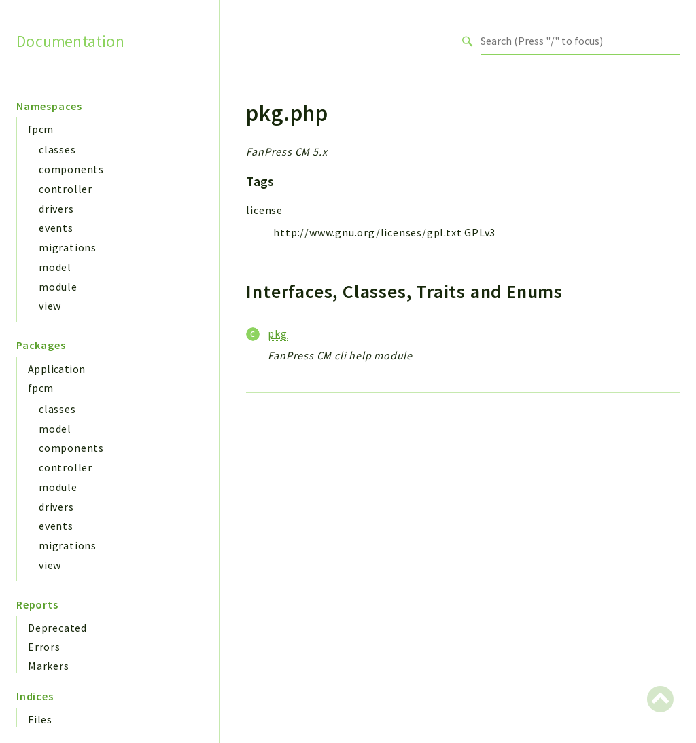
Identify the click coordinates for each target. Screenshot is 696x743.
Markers (48, 665)
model (55, 267)
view (50, 305)
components (71, 169)
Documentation (70, 41)
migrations (68, 247)
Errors (44, 646)
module (58, 286)
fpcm (41, 129)
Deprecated (57, 627)
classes (57, 149)
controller (65, 189)
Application (56, 369)
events (56, 227)
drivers (56, 208)
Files (40, 719)
